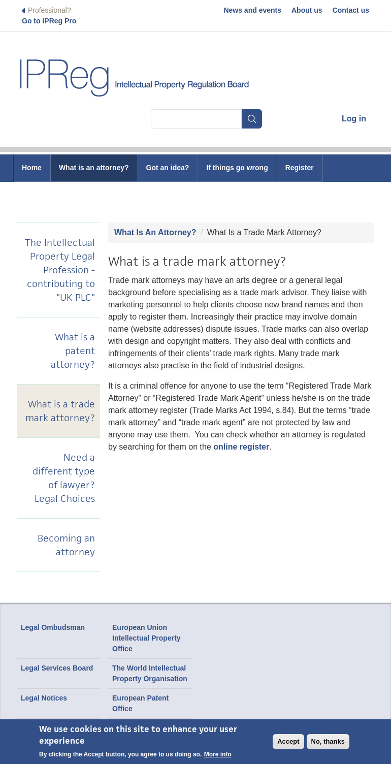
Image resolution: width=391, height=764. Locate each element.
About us (306, 10)
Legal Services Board (57, 668)
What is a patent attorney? (73, 351)
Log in (354, 118)
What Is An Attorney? (155, 232)
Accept (288, 741)
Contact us (351, 10)
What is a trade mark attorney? (60, 411)
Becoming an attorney (66, 545)
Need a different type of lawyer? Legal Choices (63, 478)
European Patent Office (140, 703)
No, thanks (328, 741)
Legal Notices (44, 698)
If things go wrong (237, 168)
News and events (252, 10)
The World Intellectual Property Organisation (149, 673)
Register (299, 168)
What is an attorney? (94, 168)
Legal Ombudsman (53, 627)
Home (32, 168)
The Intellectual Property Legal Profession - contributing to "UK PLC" (60, 270)
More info (218, 754)
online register (241, 446)
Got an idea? (167, 168)
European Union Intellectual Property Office (146, 638)
